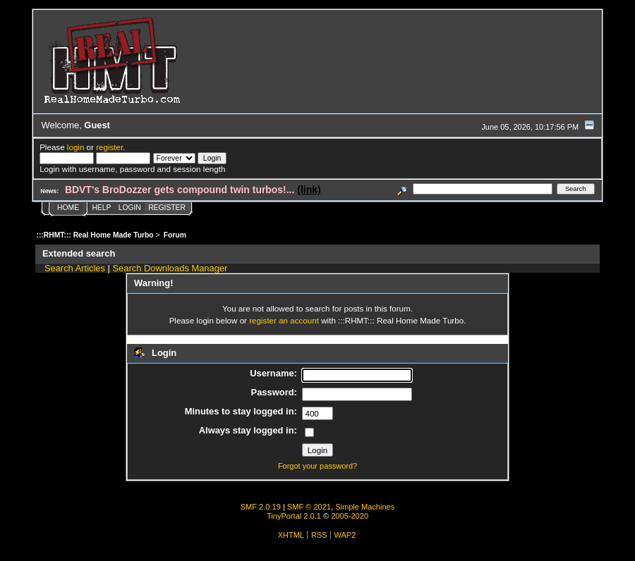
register (109, 147)
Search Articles (74, 268)
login (76, 147)
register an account (284, 320)
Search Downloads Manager (170, 268)
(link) (308, 189)
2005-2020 (349, 516)
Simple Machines (364, 507)
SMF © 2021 (309, 507)
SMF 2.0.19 (261, 507)
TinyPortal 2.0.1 (294, 516)
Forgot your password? (317, 466)
